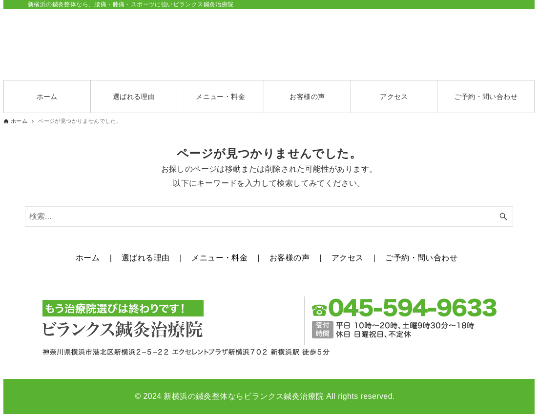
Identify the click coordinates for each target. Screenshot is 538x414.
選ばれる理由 (145, 258)
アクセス (347, 258)
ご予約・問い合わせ (421, 258)
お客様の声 (289, 258)
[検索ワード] (269, 216)
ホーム (88, 258)
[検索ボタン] (503, 216)
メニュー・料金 (219, 258)
